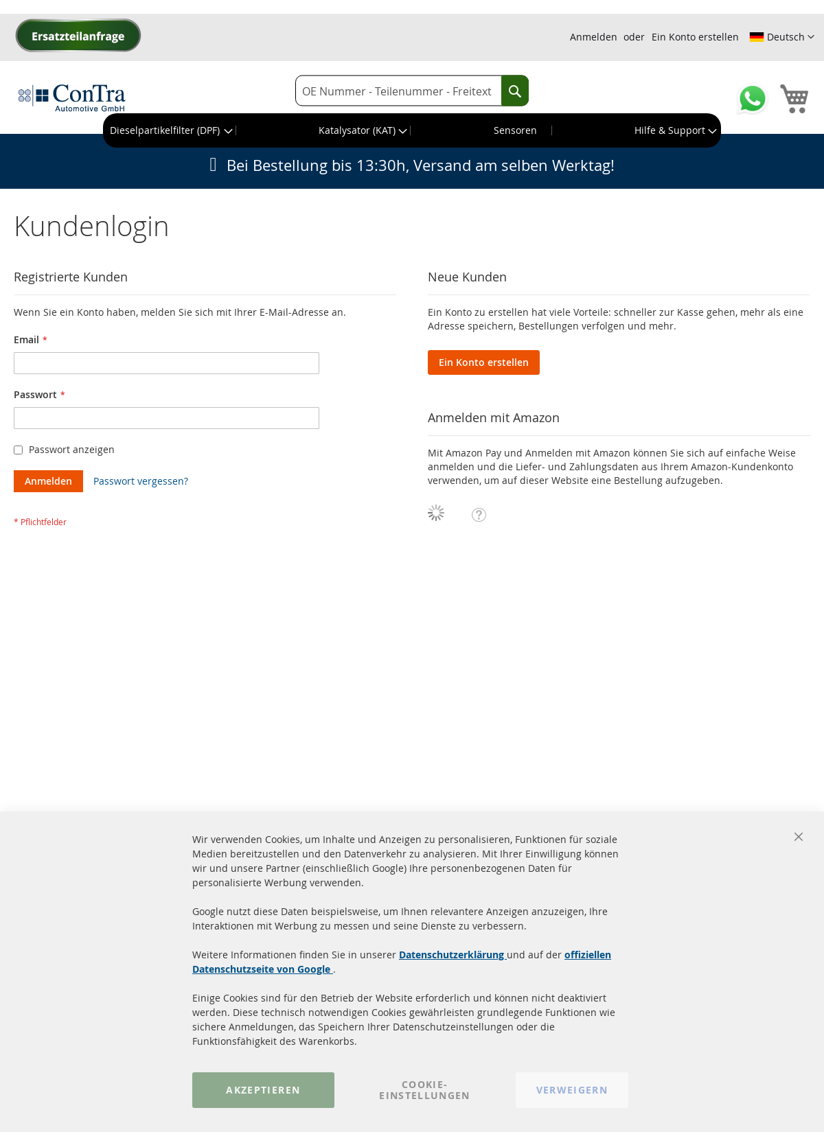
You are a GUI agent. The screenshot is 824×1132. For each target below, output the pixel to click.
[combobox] (412, 91)
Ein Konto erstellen (695, 36)
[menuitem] (170, 130)
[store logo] (72, 97)
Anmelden (593, 36)
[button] (781, 37)
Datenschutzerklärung (453, 954)
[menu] (412, 130)
